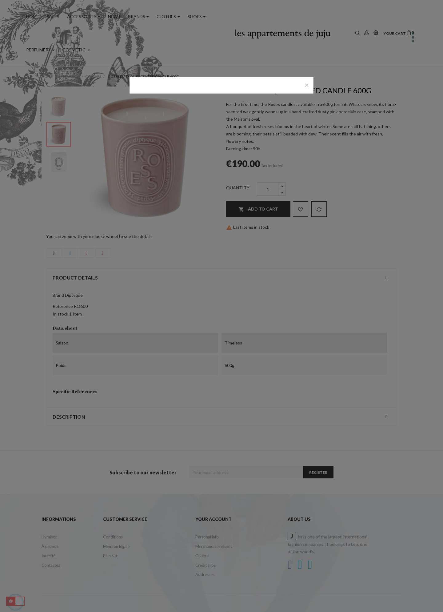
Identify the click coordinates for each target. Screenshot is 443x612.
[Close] (307, 85)
